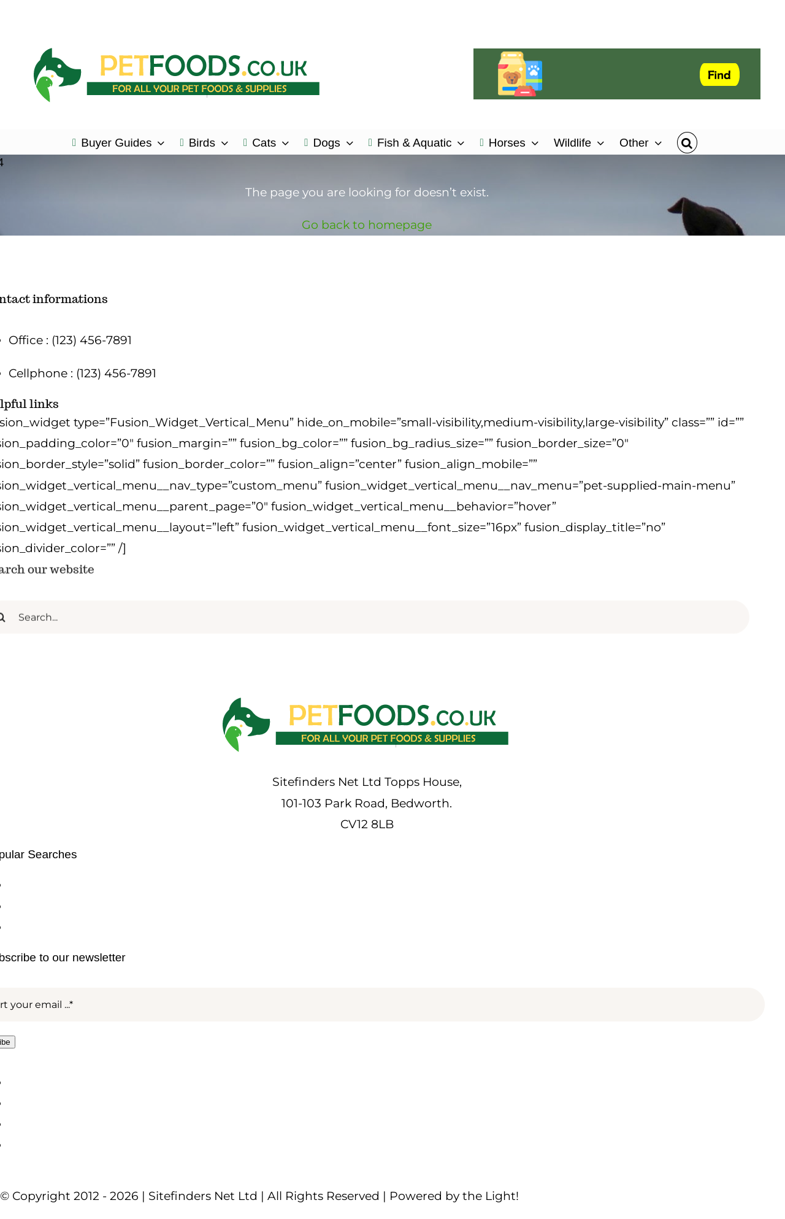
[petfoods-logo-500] (366, 697)
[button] (687, 141)
